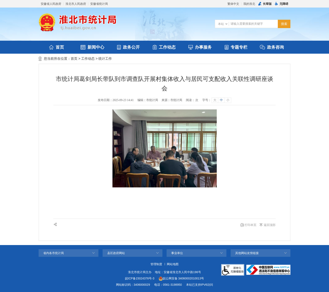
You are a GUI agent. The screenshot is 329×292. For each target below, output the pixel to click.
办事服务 (200, 47)
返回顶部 (269, 225)
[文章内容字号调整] (217, 100)
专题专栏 (236, 47)
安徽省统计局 (99, 3)
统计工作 (105, 58)
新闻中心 (92, 47)
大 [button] (214, 100)
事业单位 (177, 253)
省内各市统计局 (53, 253)
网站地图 (173, 264)
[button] (265, 3)
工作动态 (164, 47)
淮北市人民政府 (75, 3)
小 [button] (227, 100)
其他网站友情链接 (247, 253)
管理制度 (156, 264)
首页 (56, 47)
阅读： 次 (192, 100)
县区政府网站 (116, 253)
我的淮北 (249, 3)
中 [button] (221, 100)
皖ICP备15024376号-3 (139, 278)
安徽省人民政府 (51, 3)
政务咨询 (272, 47)
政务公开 (128, 47)
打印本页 (250, 225)
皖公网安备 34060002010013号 (181, 278)
